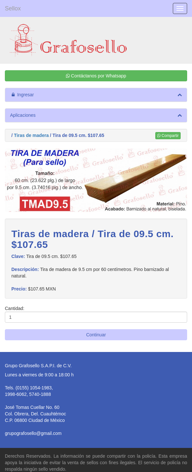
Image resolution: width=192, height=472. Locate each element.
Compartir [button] (168, 135)
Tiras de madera (31, 135)
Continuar (96, 334)
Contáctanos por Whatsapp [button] (96, 75)
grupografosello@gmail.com (33, 433)
